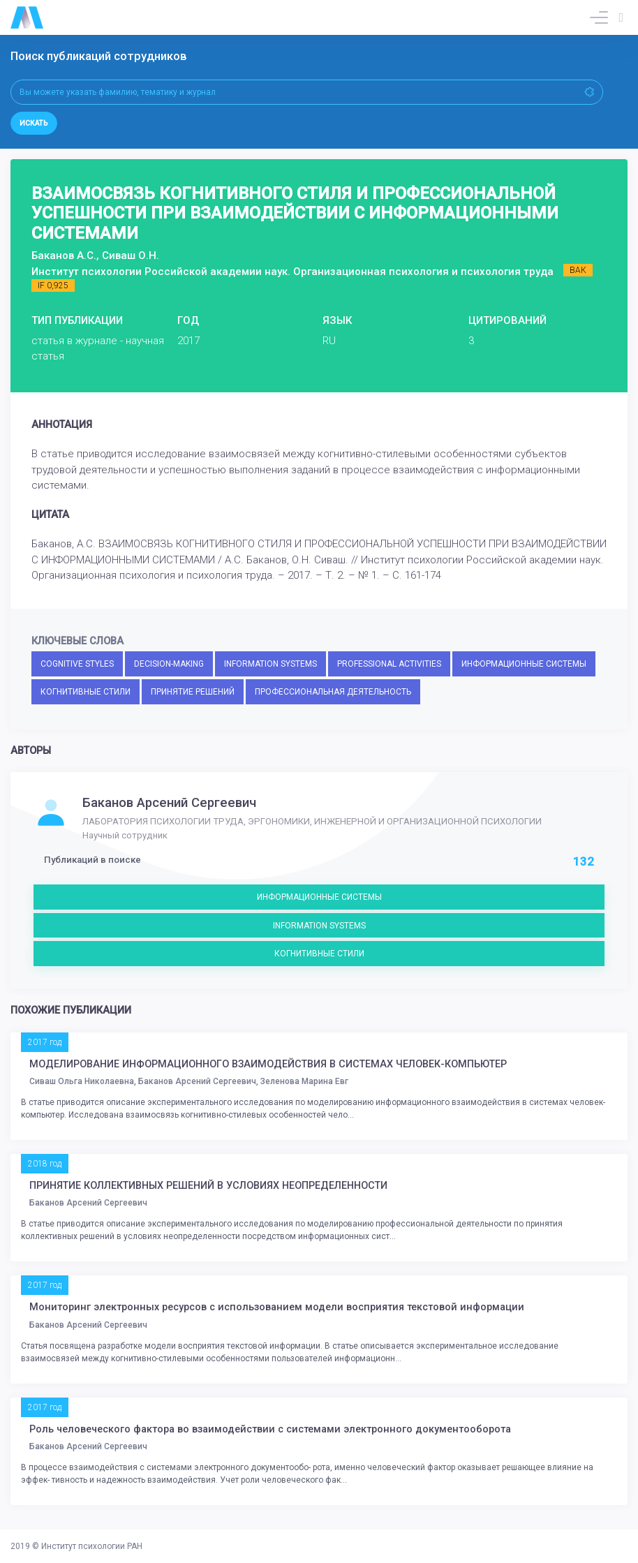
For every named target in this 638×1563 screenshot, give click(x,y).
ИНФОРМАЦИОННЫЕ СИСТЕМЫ (523, 664)
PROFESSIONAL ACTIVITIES (389, 664)
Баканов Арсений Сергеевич (169, 802)
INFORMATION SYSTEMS (270, 664)
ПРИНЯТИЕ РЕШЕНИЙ (193, 692)
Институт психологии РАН (91, 1546)
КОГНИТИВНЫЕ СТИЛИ (85, 692)
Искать (34, 123)
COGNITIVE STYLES (77, 664)
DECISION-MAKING (169, 664)
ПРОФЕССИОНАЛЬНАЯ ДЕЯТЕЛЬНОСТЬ (333, 692)
